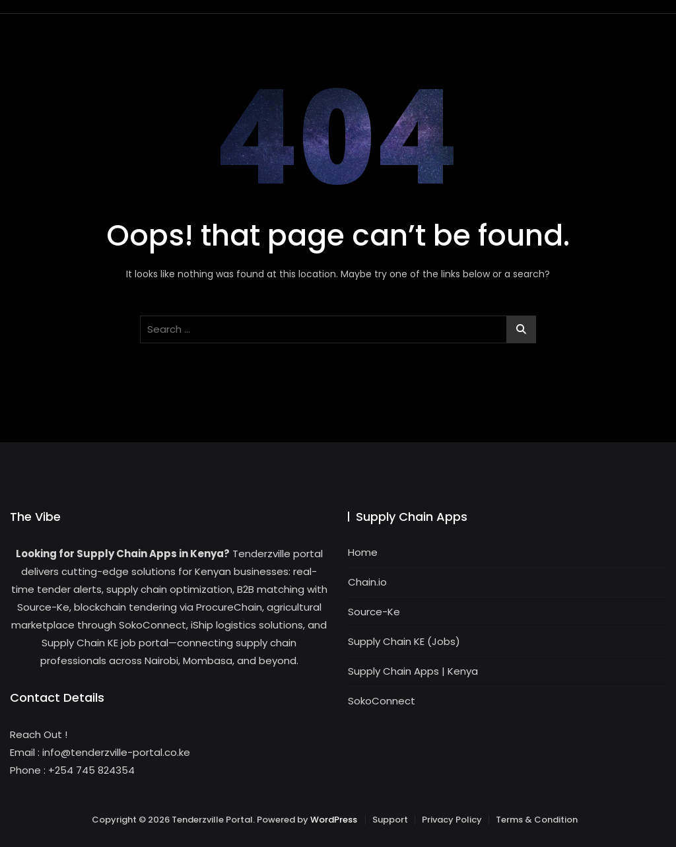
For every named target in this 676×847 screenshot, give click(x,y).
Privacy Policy (452, 819)
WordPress (333, 819)
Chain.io (367, 582)
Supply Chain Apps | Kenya (413, 671)
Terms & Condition (537, 819)
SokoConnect (381, 701)
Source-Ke (374, 612)
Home (363, 552)
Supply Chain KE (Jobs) (404, 641)
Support (390, 819)
